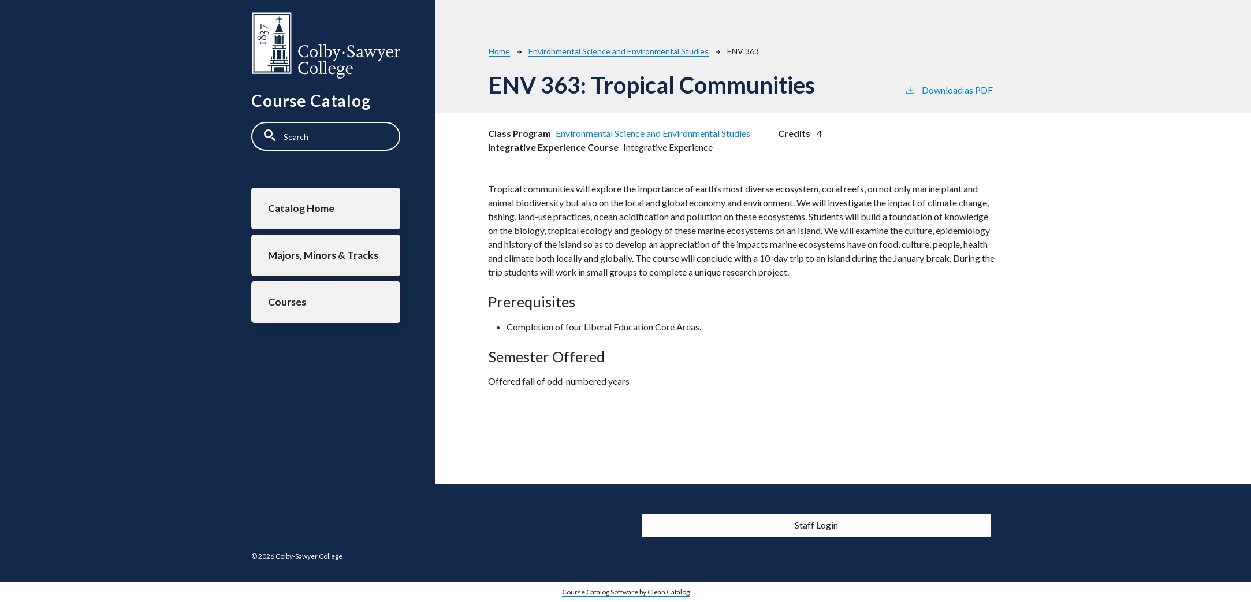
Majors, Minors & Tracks (323, 255)
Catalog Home (301, 208)
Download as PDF (948, 89)
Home (499, 51)
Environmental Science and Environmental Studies (618, 51)
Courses (287, 302)
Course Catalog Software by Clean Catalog (626, 592)
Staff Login (816, 524)
